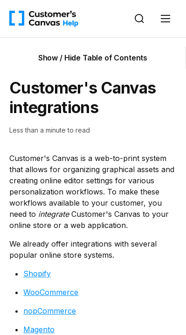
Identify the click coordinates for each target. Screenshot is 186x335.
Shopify (37, 273)
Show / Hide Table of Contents (92, 57)
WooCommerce (50, 292)
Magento (39, 329)
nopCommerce (49, 310)
